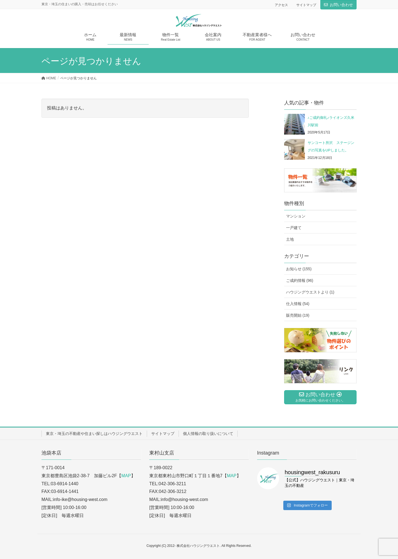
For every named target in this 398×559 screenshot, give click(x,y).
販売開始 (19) (298, 315)
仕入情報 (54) (298, 303)
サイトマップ (306, 5)
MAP (126, 475)
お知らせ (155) (299, 269)
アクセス (281, 5)
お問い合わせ (341, 4)
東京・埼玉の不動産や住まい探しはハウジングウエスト (94, 433)
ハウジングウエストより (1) (310, 292)
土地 (290, 239)
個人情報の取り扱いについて (208, 433)
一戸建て (294, 227)
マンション (295, 216)
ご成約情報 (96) (299, 280)
